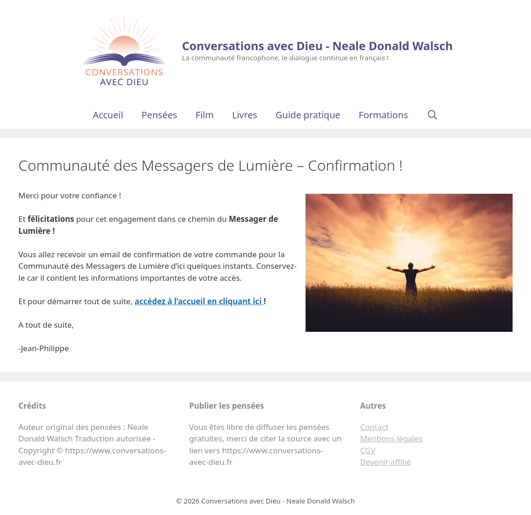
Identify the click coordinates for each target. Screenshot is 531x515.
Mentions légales (391, 438)
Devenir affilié (385, 462)
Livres (244, 115)
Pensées (159, 115)
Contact (374, 427)
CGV (367, 450)
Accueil (108, 115)
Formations (383, 115)
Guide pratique (308, 115)
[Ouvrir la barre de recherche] (432, 115)
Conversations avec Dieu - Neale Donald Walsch (317, 45)
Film (205, 115)
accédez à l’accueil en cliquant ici (199, 301)
